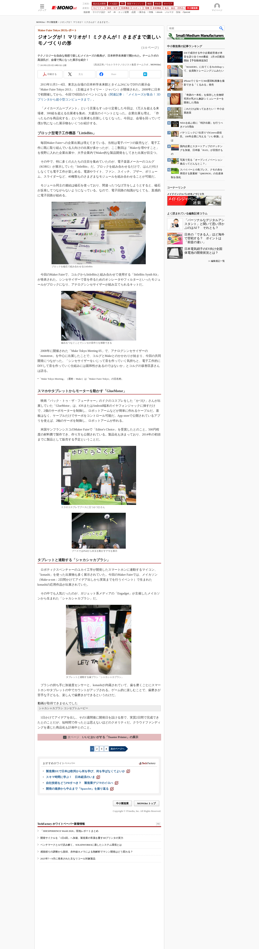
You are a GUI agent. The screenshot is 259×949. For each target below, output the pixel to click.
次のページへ (117, 748)
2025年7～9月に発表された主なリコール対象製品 (67, 858)
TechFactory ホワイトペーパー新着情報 (61, 823)
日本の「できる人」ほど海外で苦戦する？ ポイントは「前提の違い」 (204, 238)
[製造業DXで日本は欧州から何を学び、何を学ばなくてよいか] (88, 771)
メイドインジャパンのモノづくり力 (185, 194)
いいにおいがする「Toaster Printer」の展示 (100, 737)
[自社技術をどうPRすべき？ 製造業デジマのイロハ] (82, 782)
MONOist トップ (146, 803)
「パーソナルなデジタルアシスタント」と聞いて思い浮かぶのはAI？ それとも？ (204, 223)
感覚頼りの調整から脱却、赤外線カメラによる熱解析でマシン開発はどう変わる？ (86, 851)
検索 (221, 28)
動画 (41, 703)
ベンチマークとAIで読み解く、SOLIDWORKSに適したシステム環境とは (81, 844)
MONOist (40, 22)
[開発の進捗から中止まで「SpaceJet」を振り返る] (80, 788)
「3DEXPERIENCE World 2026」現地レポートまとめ (69, 831)
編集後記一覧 (218, 261)
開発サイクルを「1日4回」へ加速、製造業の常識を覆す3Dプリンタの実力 (81, 837)
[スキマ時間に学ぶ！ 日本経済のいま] (73, 777)
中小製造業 (52, 22)
